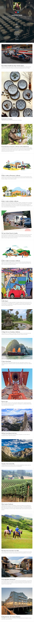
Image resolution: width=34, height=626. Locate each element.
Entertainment (17, 29)
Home (17, 23)
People (17, 26)
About (17, 24)
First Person (17, 31)
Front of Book (17, 33)
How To (17, 38)
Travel (17, 36)
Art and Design (16, 34)
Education (17, 39)
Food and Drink (17, 28)
